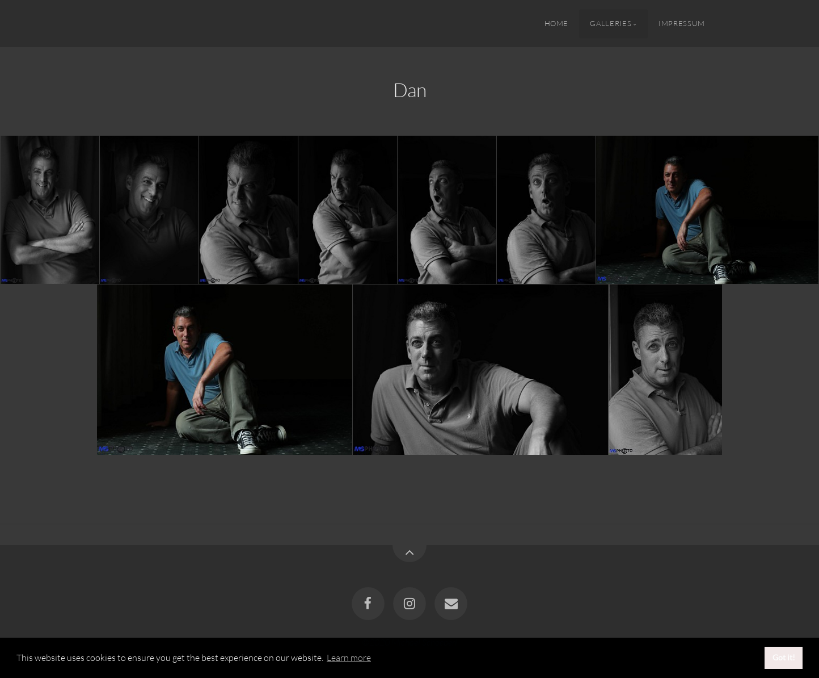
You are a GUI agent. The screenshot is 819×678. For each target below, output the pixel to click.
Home (556, 23)
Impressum (681, 23)
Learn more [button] (349, 657)
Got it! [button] (783, 657)
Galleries (610, 23)
